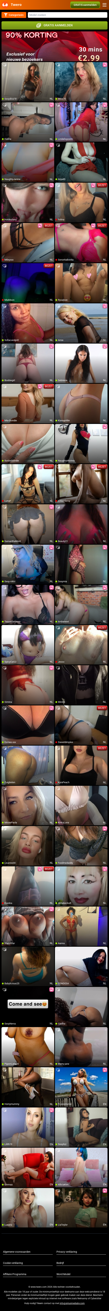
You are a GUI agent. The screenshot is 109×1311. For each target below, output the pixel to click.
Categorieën (14, 15)
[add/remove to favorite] (4, 65)
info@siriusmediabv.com (72, 1303)
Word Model (63, 1274)
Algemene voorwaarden (16, 1251)
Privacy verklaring (66, 1251)
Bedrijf (60, 1262)
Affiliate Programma (14, 1274)
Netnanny (82, 1298)
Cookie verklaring (13, 1262)
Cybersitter (95, 1298)
